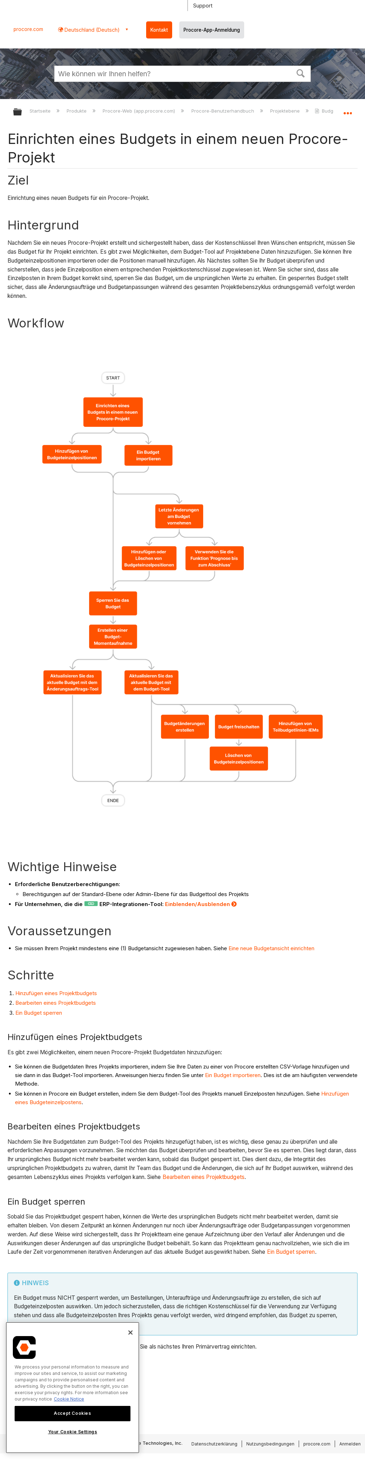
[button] (301, 73)
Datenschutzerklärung (214, 1444)
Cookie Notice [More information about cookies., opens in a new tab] (69, 1399)
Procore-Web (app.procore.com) (139, 111)
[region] (72, 1387)
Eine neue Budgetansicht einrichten (271, 948)
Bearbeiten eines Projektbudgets (55, 1002)
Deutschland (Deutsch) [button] (91, 30)
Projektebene (285, 111)
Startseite (41, 111)
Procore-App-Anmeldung (212, 30)
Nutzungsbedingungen (270, 1444)
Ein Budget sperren (38, 1012)
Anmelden (350, 1444)
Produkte (77, 111)
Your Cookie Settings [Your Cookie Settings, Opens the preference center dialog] (72, 1431)
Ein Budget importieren (233, 1075)
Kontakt (159, 30)
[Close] (130, 1332)
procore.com (28, 29)
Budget (327, 111)
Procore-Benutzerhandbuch (223, 111)
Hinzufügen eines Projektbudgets (56, 993)
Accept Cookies (72, 1413)
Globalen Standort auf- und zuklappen (347, 110)
